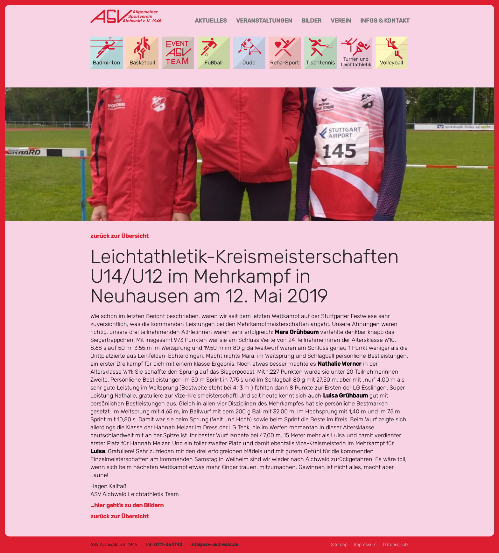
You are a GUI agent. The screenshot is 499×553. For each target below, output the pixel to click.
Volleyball (392, 53)
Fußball (213, 53)
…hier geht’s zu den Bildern (127, 505)
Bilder (311, 20)
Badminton (106, 53)
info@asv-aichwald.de (214, 544)
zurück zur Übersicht (119, 235)
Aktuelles (211, 20)
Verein (341, 20)
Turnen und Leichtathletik (356, 53)
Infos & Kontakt (385, 20)
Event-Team (178, 53)
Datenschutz (396, 544)
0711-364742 (168, 544)
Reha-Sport (285, 53)
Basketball (142, 53)
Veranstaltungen (264, 20)
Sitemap (339, 544)
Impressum (365, 544)
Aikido (249, 53)
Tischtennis (320, 53)
